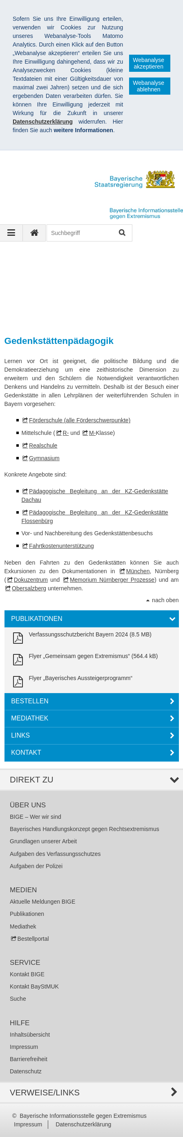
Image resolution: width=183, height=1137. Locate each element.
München (138, 571)
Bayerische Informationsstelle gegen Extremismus (83, 1116)
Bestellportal (33, 938)
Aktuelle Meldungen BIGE (42, 901)
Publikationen (27, 914)
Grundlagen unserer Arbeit (43, 841)
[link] (81, 638)
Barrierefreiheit (28, 1059)
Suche (18, 998)
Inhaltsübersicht (30, 1034)
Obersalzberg (29, 588)
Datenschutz (26, 1071)
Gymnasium (44, 458)
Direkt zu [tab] (32, 779)
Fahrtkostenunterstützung (61, 546)
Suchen (121, 233)
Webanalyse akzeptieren (148, 63)
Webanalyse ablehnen (148, 86)
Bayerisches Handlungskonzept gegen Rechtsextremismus (84, 829)
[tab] (92, 619)
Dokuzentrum (31, 579)
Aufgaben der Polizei (36, 866)
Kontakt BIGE (27, 974)
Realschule (43, 445)
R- (66, 433)
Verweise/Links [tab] (45, 1092)
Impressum (24, 1047)
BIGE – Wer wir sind (35, 816)
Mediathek (23, 926)
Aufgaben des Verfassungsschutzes (55, 854)
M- (92, 433)
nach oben (165, 600)
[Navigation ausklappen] (11, 233)
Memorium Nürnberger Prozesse (112, 579)
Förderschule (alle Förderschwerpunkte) (79, 420)
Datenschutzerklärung (83, 1124)
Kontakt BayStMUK (34, 986)
